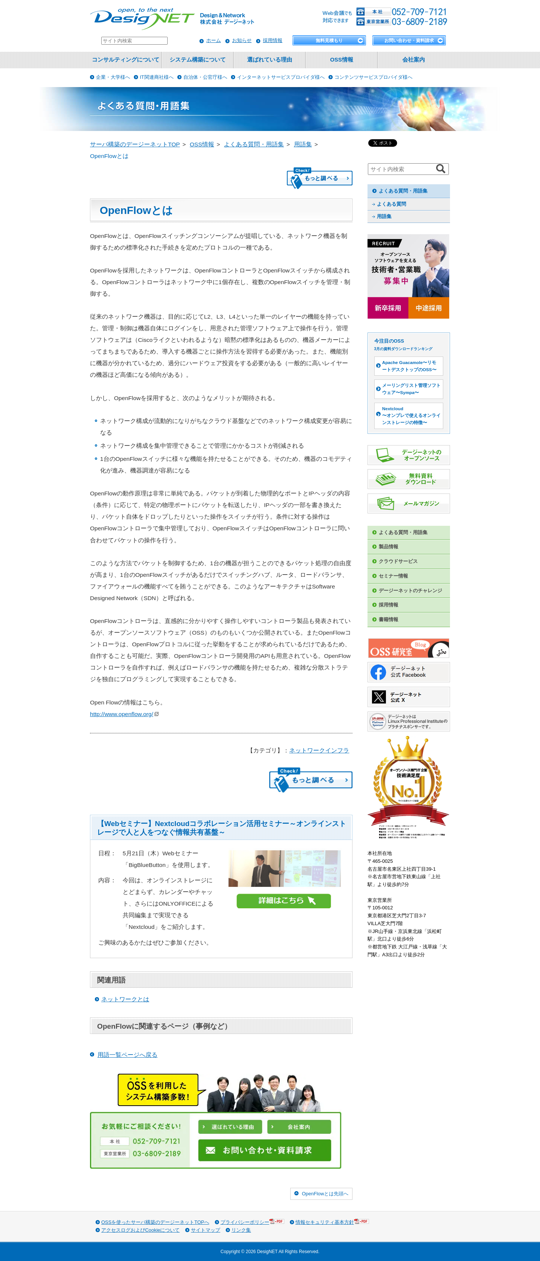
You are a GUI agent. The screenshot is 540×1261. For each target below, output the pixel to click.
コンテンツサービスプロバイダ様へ (373, 77)
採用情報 (272, 40)
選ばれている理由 (269, 60)
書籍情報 (388, 619)
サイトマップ (205, 1230)
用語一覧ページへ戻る (128, 1055)
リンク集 (241, 1230)
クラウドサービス (398, 561)
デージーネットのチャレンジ (410, 590)
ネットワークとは (125, 999)
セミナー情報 (393, 576)
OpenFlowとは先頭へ (325, 1193)
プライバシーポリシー (252, 1222)
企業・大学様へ (113, 77)
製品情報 (388, 546)
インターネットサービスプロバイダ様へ (281, 77)
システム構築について (198, 60)
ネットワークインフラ (319, 750)
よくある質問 (391, 204)
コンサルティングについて (125, 60)
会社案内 (413, 60)
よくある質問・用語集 (403, 191)
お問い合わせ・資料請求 (409, 40)
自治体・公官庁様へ (205, 77)
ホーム (213, 40)
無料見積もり (329, 40)
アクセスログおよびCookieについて (140, 1230)
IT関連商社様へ (157, 77)
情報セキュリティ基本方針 (332, 1222)
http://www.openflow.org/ (124, 714)
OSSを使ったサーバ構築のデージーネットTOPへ (155, 1222)
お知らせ (242, 40)
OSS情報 (341, 60)
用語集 (384, 216)
